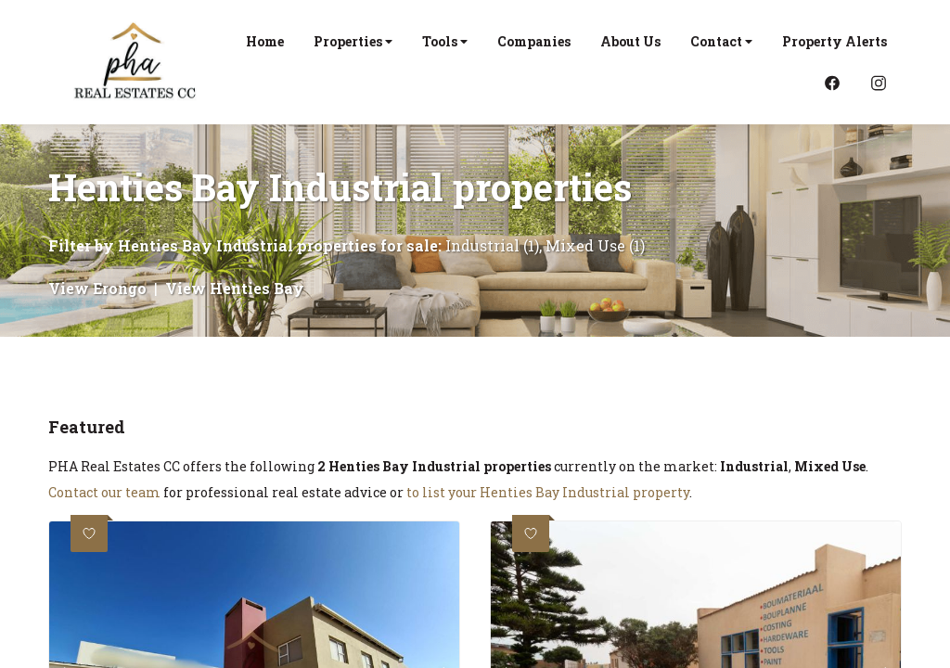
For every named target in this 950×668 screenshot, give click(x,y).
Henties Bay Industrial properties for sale (278, 245)
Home (265, 41)
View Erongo (97, 288)
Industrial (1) (492, 245)
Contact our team (104, 492)
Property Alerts (834, 41)
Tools (445, 41)
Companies (534, 41)
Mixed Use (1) (595, 245)
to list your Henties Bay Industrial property (547, 492)
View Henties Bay (234, 288)
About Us (630, 41)
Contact (721, 41)
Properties (353, 41)
